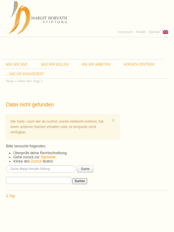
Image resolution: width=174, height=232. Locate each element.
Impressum (125, 32)
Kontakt (141, 32)
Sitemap (154, 32)
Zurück (36, 161)
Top (10, 196)
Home (10, 81)
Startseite (48, 157)
